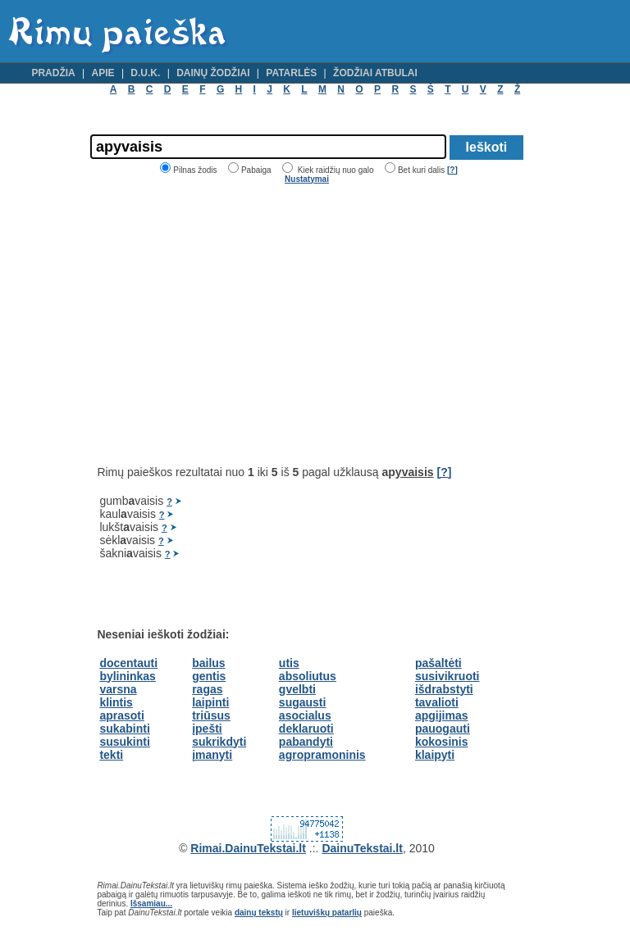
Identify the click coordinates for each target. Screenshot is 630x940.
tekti (111, 754)
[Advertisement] (234, 324)
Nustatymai (307, 179)
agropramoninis (322, 754)
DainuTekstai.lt (362, 848)
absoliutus (307, 676)
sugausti (302, 702)
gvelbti (297, 689)
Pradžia (53, 73)
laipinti (210, 702)
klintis (115, 702)
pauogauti (442, 728)
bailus (208, 663)
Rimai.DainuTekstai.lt (248, 848)
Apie (103, 73)
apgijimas (441, 715)
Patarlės (291, 73)
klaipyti (434, 754)
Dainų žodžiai (212, 73)
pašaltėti (438, 663)
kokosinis (441, 741)
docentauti (128, 663)
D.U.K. (145, 73)
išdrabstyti (444, 689)
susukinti (124, 741)
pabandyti (306, 741)
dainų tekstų (259, 912)
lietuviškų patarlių (327, 912)
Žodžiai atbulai (375, 73)
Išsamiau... (151, 903)
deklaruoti (306, 728)
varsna (117, 689)
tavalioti (437, 702)
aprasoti (121, 715)
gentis (209, 676)
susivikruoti (447, 676)
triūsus (211, 715)
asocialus (305, 715)
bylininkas (127, 676)
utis (289, 663)
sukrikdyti (219, 741)
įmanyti (212, 754)
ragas (207, 689)
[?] (452, 170)
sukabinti (124, 728)
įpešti (207, 728)
